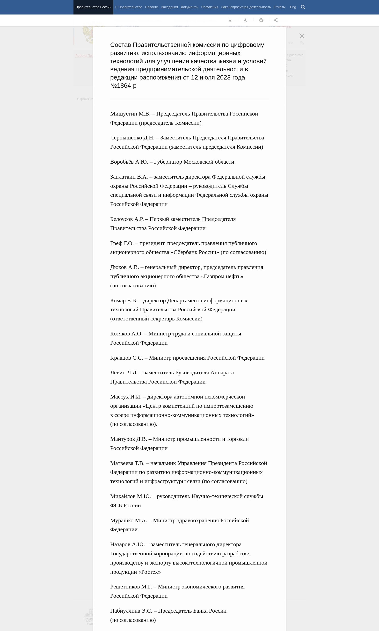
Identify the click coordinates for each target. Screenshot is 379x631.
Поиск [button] (303, 7)
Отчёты (279, 7)
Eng (293, 7)
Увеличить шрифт (246, 20)
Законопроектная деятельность (246, 7)
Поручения (209, 7)
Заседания (169, 7)
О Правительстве (128, 7)
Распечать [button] (261, 20)
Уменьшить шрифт (230, 20)
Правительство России (93, 7)
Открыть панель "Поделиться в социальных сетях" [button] (277, 20)
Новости (151, 7)
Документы (189, 7)
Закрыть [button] (305, 39)
